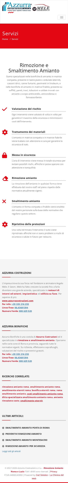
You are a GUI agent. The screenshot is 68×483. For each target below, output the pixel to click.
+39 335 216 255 (20, 304)
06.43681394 (21, 307)
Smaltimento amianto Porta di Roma (27, 427)
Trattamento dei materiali (28, 131)
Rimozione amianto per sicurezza (25, 446)
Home (5, 39)
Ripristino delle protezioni (28, 224)
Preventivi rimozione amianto (23, 433)
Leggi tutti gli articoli (11, 451)
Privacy (53, 471)
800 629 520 (25, 311)
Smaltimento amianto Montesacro (26, 440)
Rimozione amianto (24, 178)
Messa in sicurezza (23, 155)
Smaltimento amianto (26, 201)
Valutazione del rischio (26, 108)
